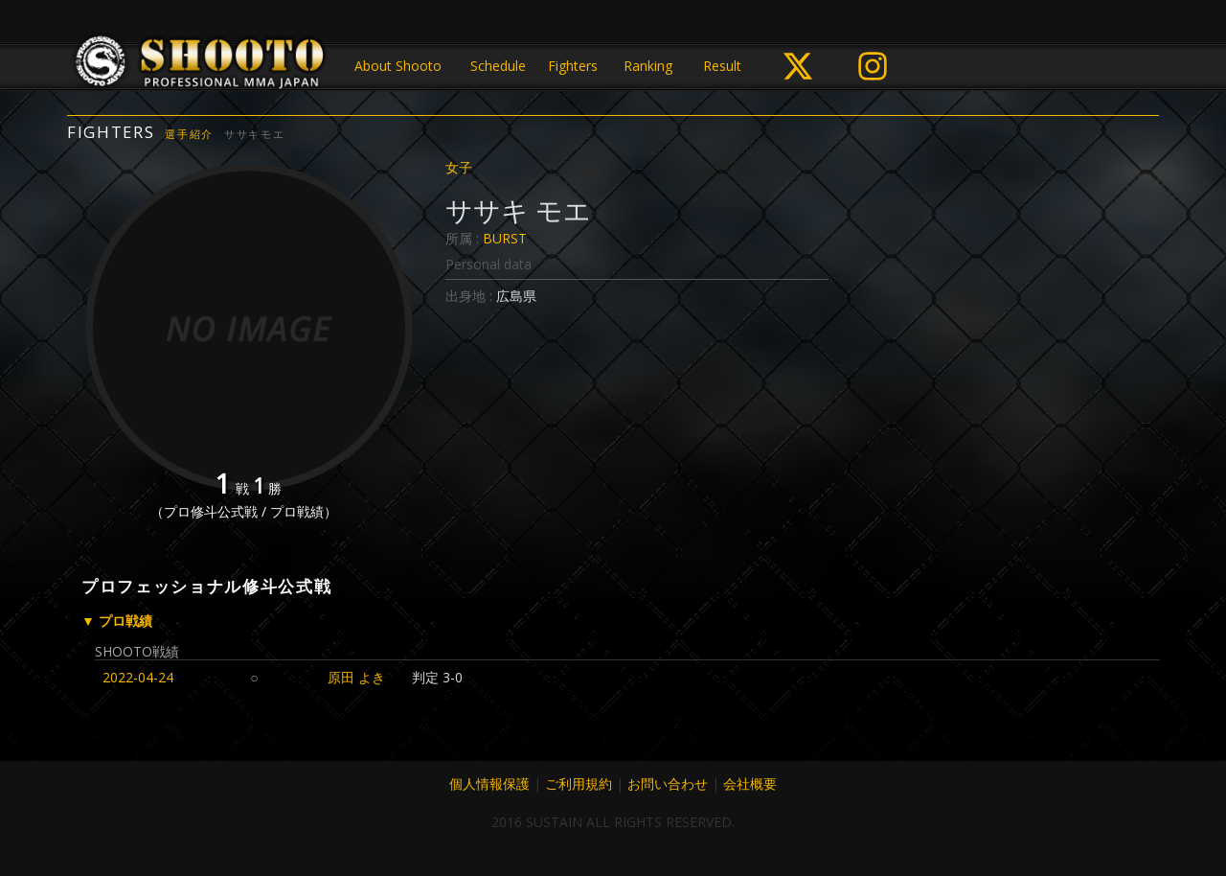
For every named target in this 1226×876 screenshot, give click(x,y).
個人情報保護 (489, 783)
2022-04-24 (137, 677)
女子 (458, 167)
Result (722, 66)
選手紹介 (189, 134)
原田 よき (356, 677)
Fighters (573, 66)
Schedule (498, 66)
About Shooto (398, 66)
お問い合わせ (667, 783)
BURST (505, 238)
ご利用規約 (578, 783)
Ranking (648, 66)
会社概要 (750, 783)
